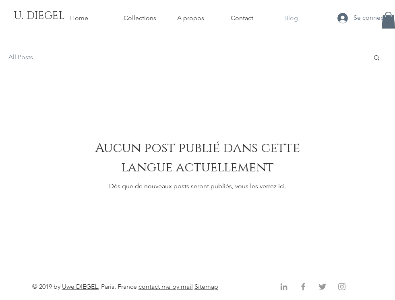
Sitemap (206, 286)
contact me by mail (166, 286)
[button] (377, 58)
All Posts (20, 57)
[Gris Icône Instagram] (342, 287)
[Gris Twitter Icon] (322, 287)
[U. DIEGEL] (39, 16)
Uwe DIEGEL (80, 286)
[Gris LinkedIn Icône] (284, 287)
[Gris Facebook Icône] (303, 287)
